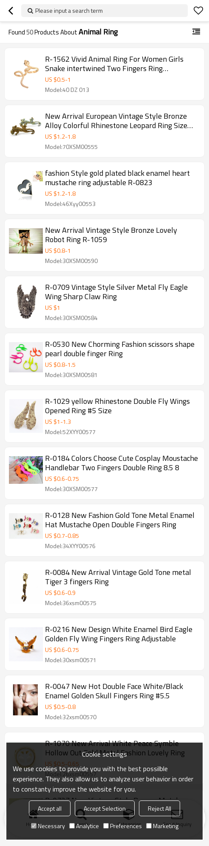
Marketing (162, 825)
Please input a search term (69, 10)
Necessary (48, 825)
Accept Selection (105, 808)
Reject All (159, 808)
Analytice (84, 825)
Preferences (122, 825)
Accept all (50, 808)
